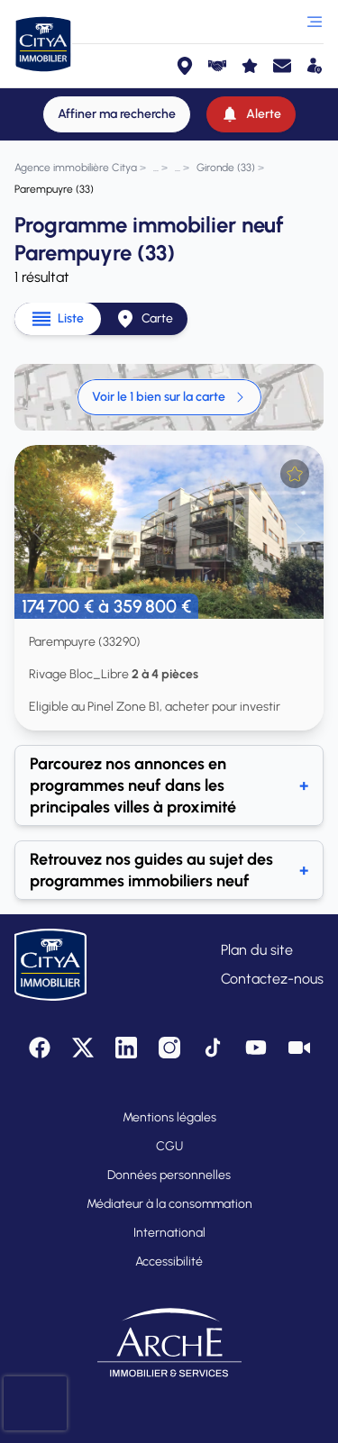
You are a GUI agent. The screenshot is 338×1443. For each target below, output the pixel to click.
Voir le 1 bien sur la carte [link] (169, 396)
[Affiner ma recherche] (116, 114)
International (169, 1232)
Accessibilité (169, 1261)
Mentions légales (169, 1117)
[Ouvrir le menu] (315, 22)
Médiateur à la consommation (169, 1204)
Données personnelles (169, 1175)
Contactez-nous (272, 978)
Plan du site (257, 949)
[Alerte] (251, 114)
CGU (169, 1146)
